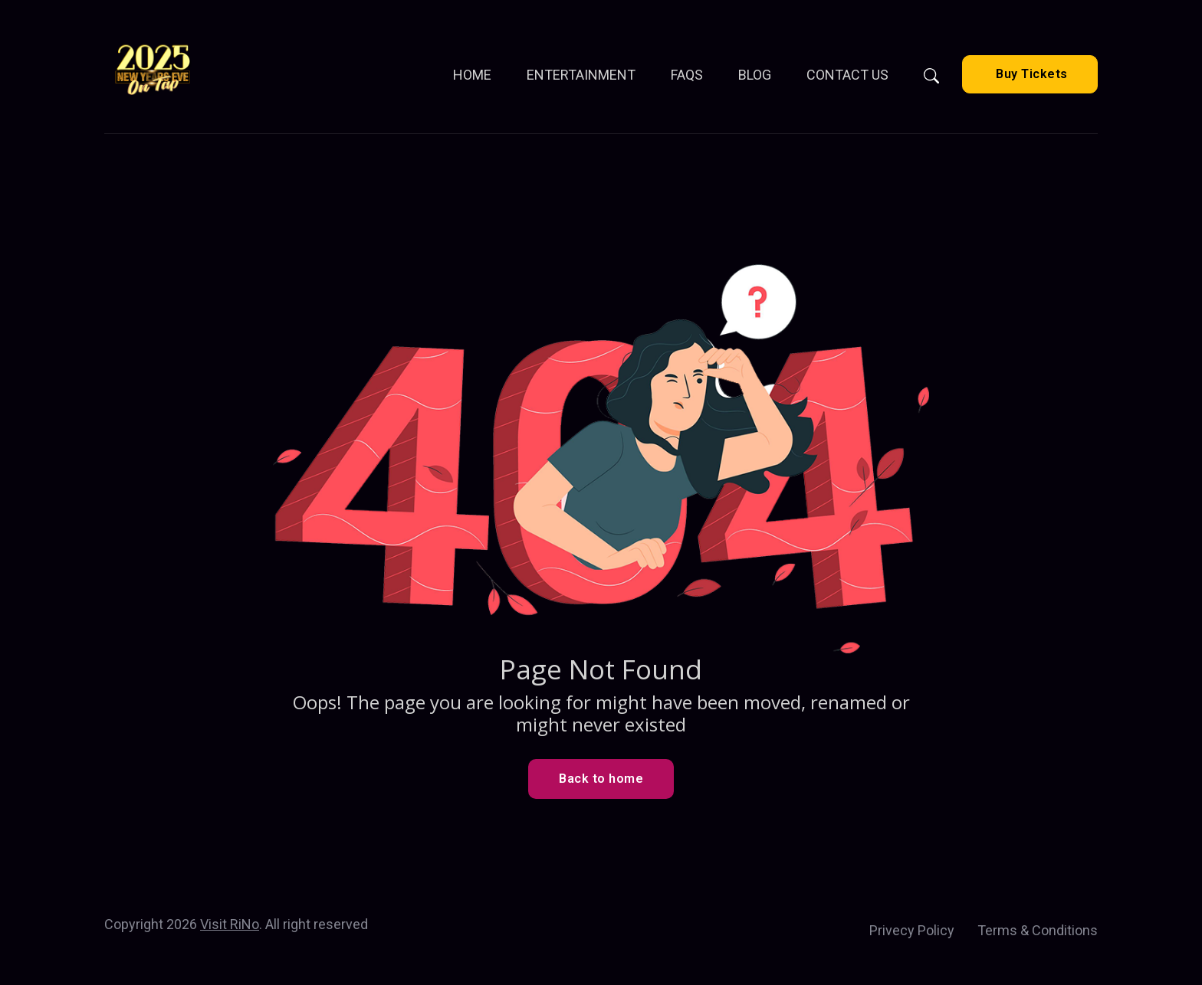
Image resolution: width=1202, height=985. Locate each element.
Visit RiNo (229, 924)
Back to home (601, 778)
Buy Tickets (1030, 74)
